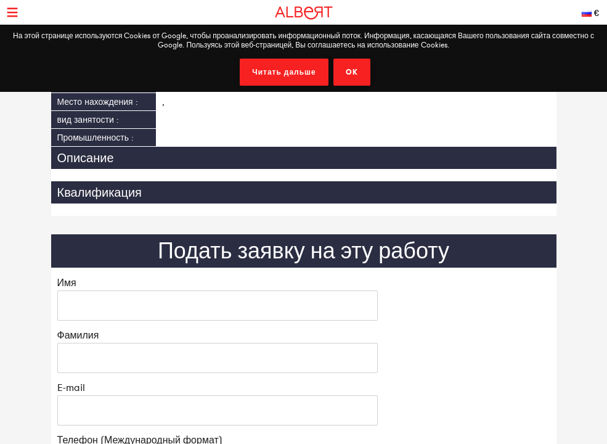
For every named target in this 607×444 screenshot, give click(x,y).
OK (352, 72)
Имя (66, 282)
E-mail (71, 387)
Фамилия (78, 335)
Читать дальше (284, 72)
